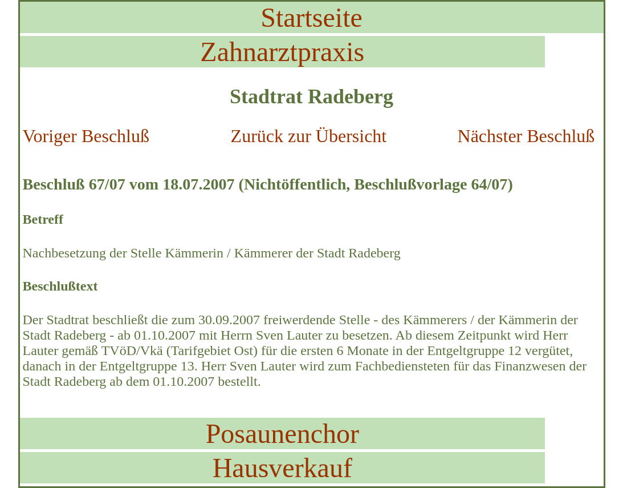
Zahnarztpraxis (282, 52)
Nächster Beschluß (526, 136)
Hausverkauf (282, 468)
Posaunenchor (282, 433)
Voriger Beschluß (86, 136)
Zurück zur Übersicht (309, 136)
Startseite (311, 17)
